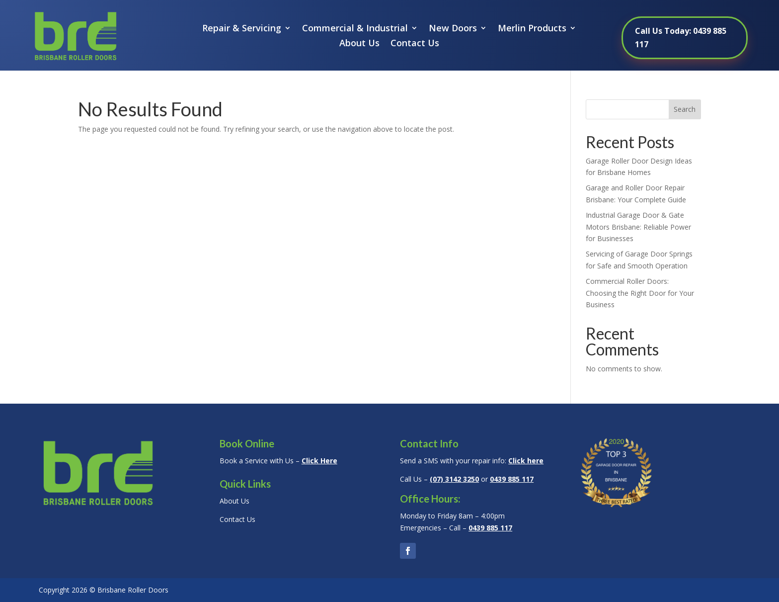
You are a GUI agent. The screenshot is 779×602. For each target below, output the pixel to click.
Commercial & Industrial (355, 29)
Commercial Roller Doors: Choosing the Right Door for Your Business (640, 293)
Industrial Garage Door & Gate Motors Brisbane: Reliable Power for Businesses (638, 227)
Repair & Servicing (241, 29)
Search (685, 109)
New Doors (453, 29)
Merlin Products (532, 29)
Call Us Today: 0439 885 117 (680, 37)
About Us (359, 44)
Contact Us (414, 44)
